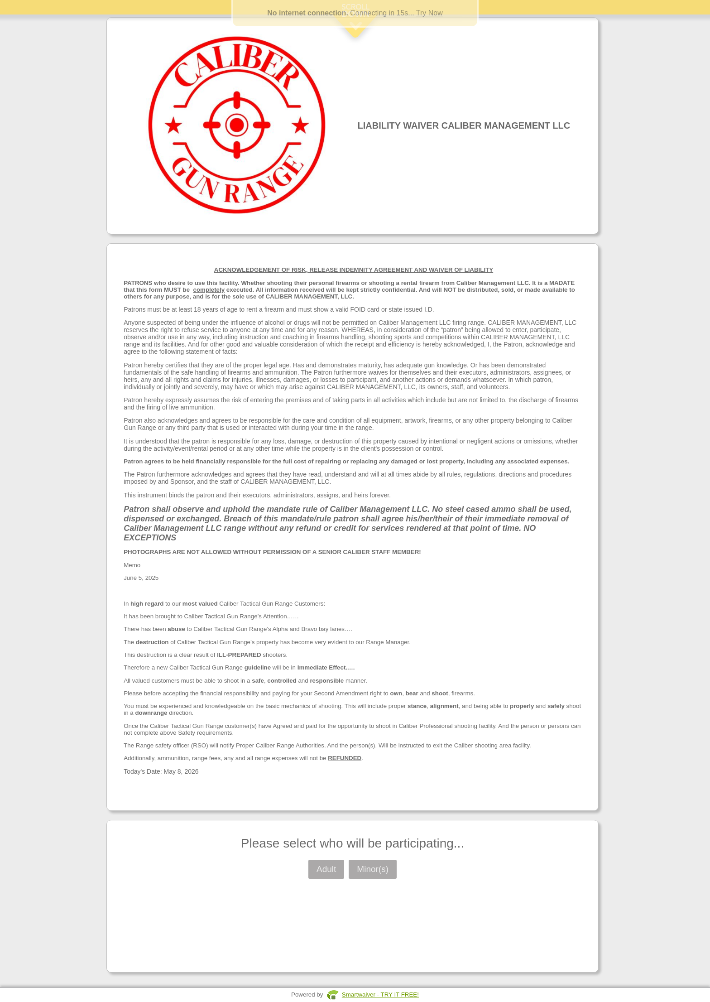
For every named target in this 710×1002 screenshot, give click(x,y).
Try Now (429, 13)
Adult (326, 869)
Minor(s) (373, 869)
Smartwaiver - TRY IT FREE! (380, 994)
